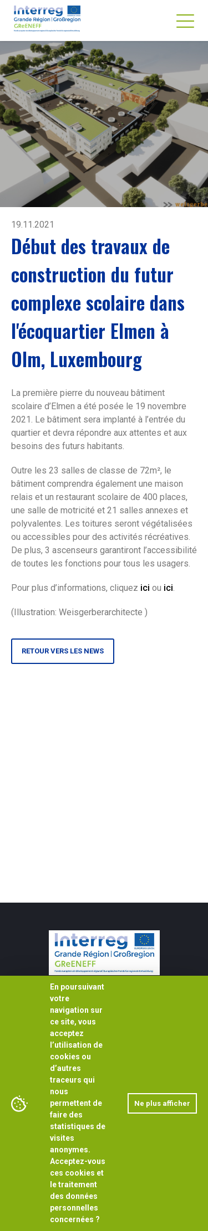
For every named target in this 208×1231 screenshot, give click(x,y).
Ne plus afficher (162, 1103)
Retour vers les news (63, 651)
